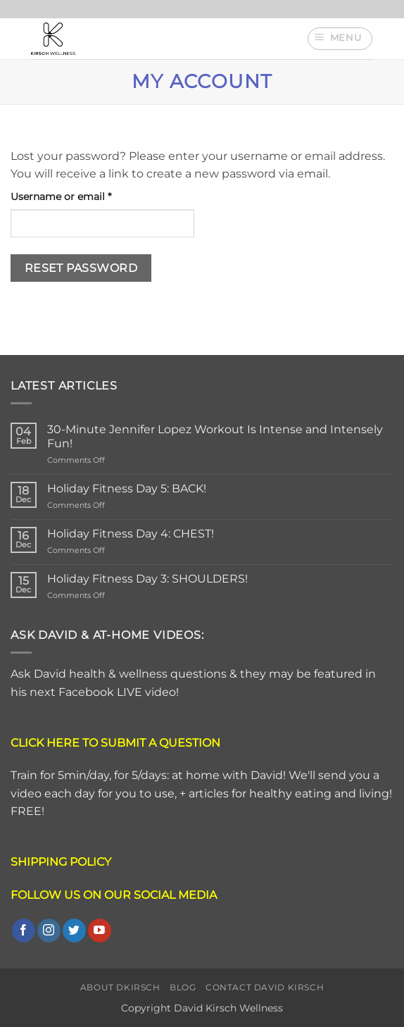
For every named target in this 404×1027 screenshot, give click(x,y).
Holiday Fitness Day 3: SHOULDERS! (147, 578)
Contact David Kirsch (265, 987)
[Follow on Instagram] (49, 930)
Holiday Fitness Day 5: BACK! (126, 488)
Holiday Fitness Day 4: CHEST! (130, 533)
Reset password (81, 268)
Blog (183, 987)
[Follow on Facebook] (23, 930)
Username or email (83, 196)
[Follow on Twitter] (74, 930)
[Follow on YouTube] (99, 930)
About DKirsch (120, 987)
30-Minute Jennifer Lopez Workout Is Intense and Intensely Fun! (215, 436)
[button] (340, 38)
